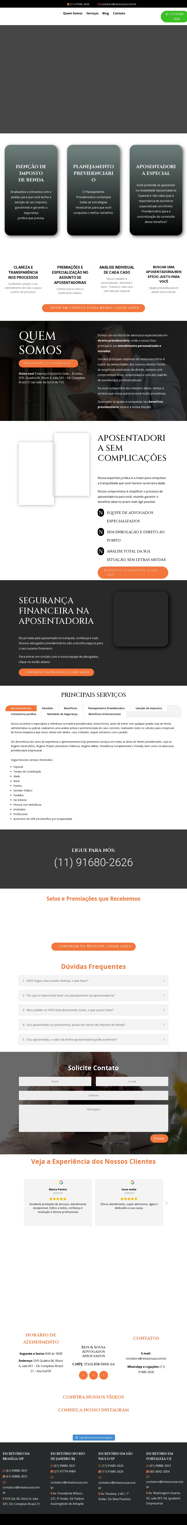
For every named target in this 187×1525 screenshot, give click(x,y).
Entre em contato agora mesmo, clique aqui (93, 308)
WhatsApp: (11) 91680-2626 (48, 363)
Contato (119, 13)
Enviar (159, 1138)
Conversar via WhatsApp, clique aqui (56, 672)
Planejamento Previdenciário (106, 708)
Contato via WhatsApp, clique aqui (132, 572)
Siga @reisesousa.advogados (93, 1432)
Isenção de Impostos (149, 708)
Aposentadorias (21, 708)
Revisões (47, 708)
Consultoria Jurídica (23, 714)
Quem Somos (72, 13)
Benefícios (70, 708)
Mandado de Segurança (62, 714)
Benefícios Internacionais (105, 714)
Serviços (92, 13)
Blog (105, 13)
